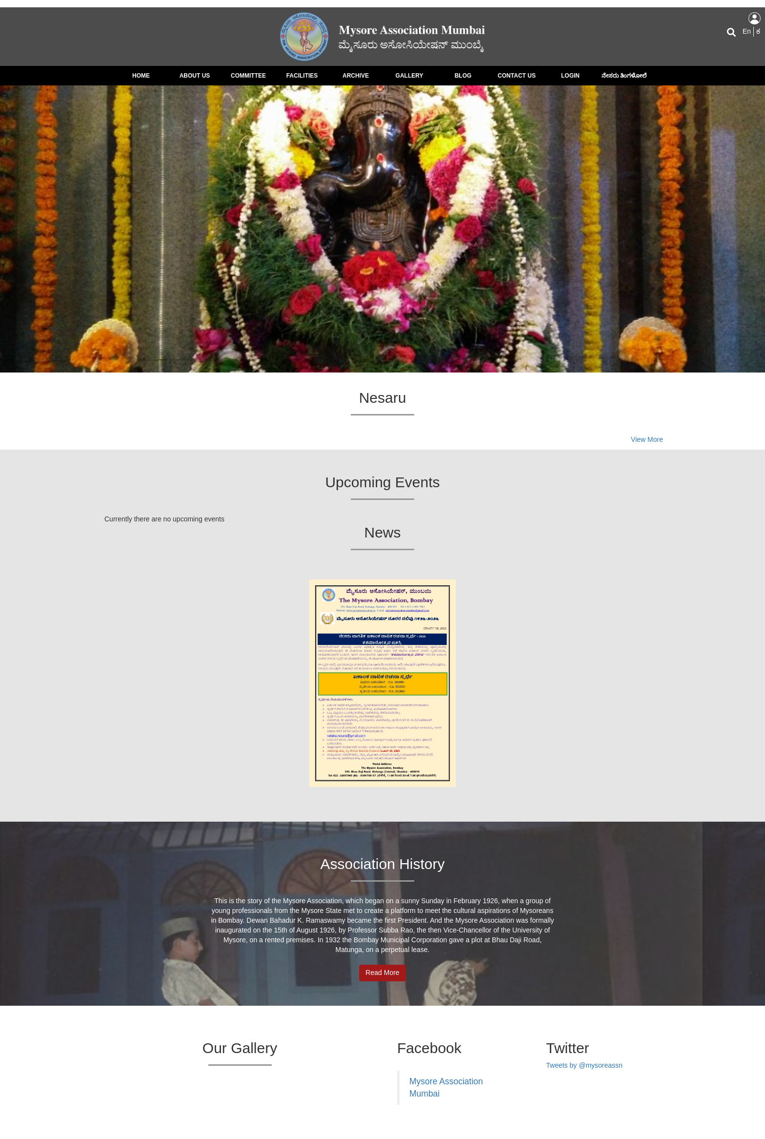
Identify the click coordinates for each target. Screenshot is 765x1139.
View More (647, 439)
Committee (248, 75)
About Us (195, 75)
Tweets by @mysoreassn (584, 1065)
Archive (355, 75)
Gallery (409, 75)
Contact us (517, 75)
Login (570, 75)
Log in (754, 18)
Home (141, 75)
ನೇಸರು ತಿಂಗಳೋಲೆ (624, 75)
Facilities (302, 75)
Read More (382, 972)
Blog (463, 75)
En (747, 31)
